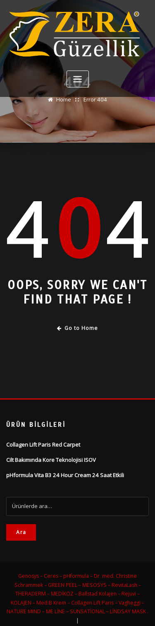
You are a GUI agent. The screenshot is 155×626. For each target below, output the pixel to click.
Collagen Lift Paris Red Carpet (43, 444)
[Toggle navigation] (78, 79)
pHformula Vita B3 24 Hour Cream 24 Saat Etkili (64, 474)
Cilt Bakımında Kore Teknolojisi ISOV (51, 459)
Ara (21, 531)
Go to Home (77, 328)
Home (64, 99)
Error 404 (95, 99)
